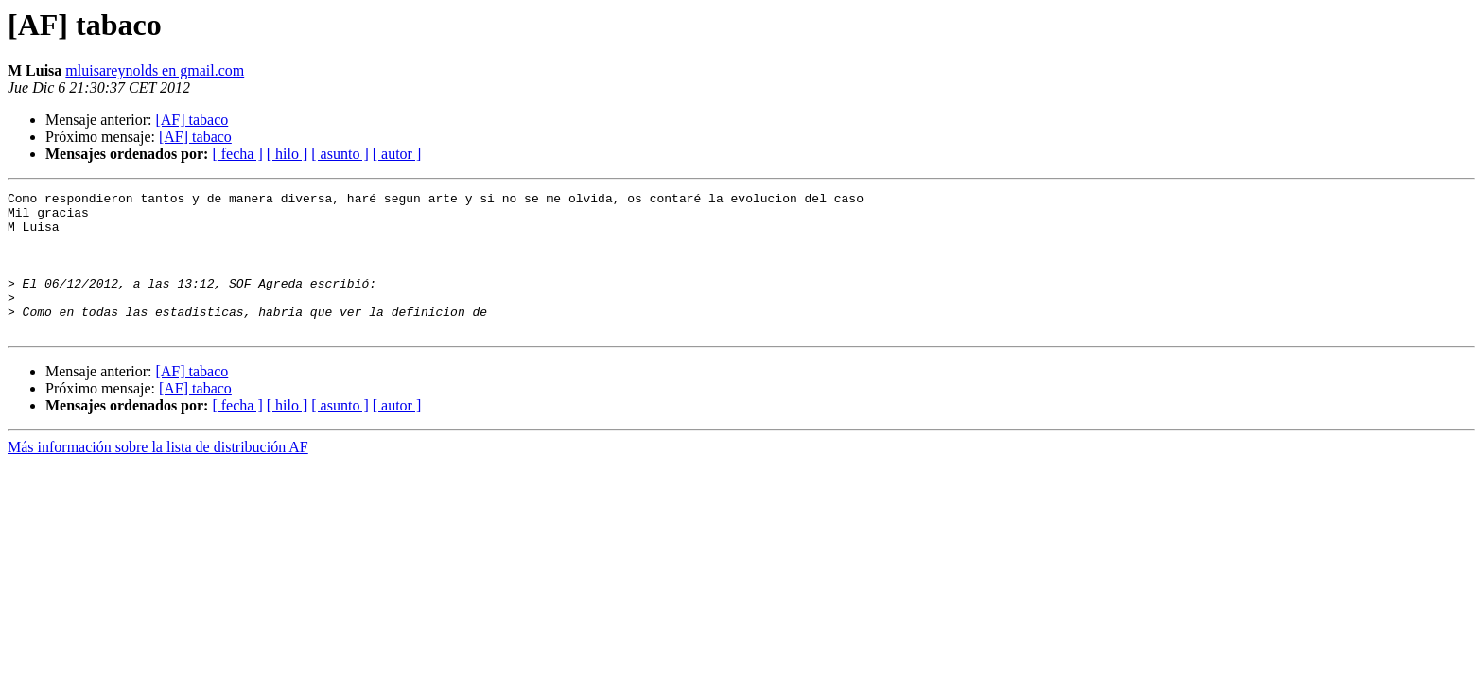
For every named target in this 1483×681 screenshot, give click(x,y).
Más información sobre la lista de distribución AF (158, 475)
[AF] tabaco (191, 120)
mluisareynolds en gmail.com (154, 70)
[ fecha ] (237, 154)
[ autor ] (397, 154)
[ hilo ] (287, 154)
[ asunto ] (339, 154)
